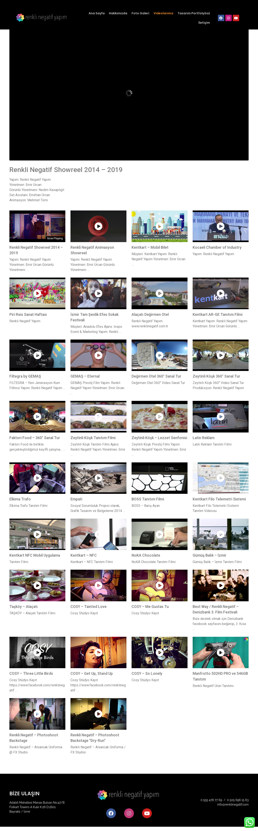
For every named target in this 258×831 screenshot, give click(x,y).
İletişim (204, 23)
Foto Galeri (140, 13)
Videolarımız (163, 13)
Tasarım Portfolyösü (194, 13)
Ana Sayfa (97, 13)
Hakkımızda (118, 13)
